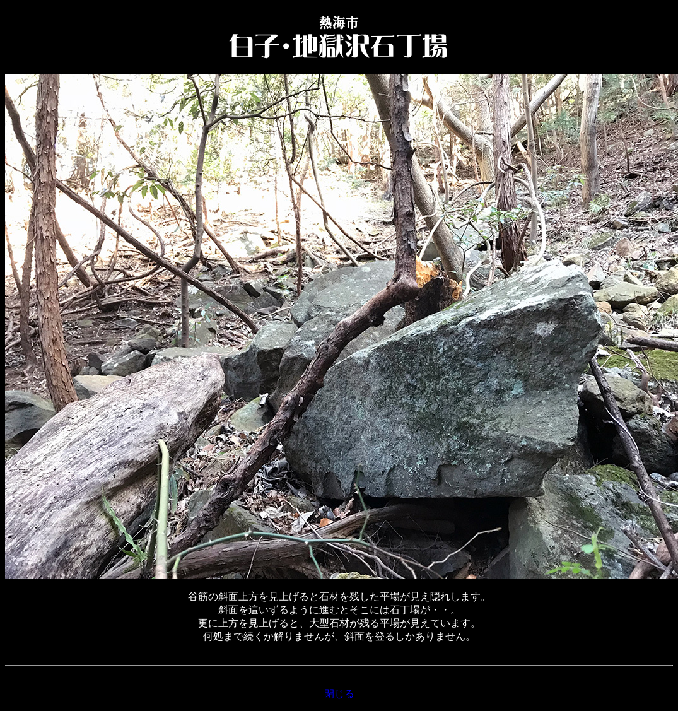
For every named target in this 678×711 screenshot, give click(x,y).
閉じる (339, 693)
